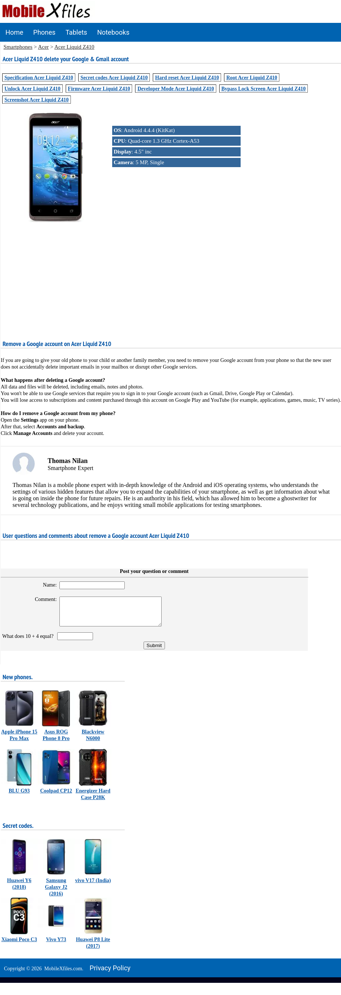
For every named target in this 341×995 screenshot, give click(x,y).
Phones (44, 32)
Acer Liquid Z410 (74, 47)
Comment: (41, 599)
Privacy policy (110, 973)
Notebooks (113, 32)
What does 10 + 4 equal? (29, 642)
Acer (43, 47)
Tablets (76, 32)
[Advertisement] (171, 275)
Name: (45, 585)
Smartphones (18, 47)
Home (14, 32)
